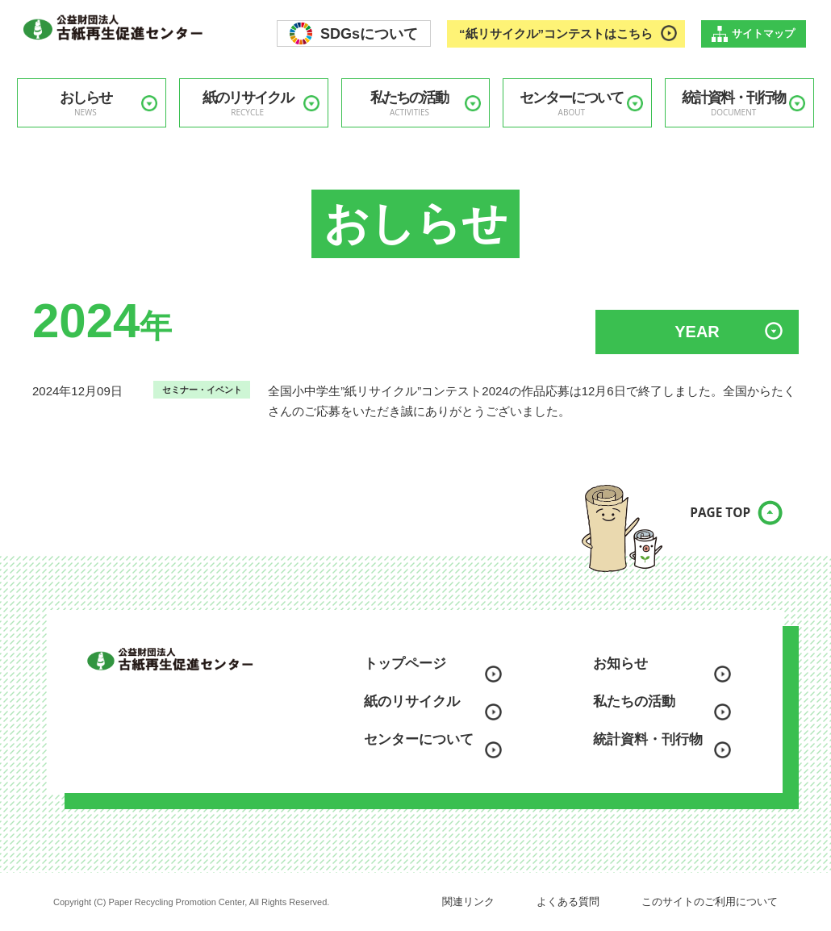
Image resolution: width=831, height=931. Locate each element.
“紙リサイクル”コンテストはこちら (556, 33)
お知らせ (620, 663)
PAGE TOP (705, 522)
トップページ (405, 663)
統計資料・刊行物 (733, 104)
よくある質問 (568, 902)
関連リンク (468, 902)
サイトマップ (763, 33)
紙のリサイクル (247, 104)
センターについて (571, 104)
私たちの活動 (410, 104)
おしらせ (85, 104)
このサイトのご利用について (709, 902)
